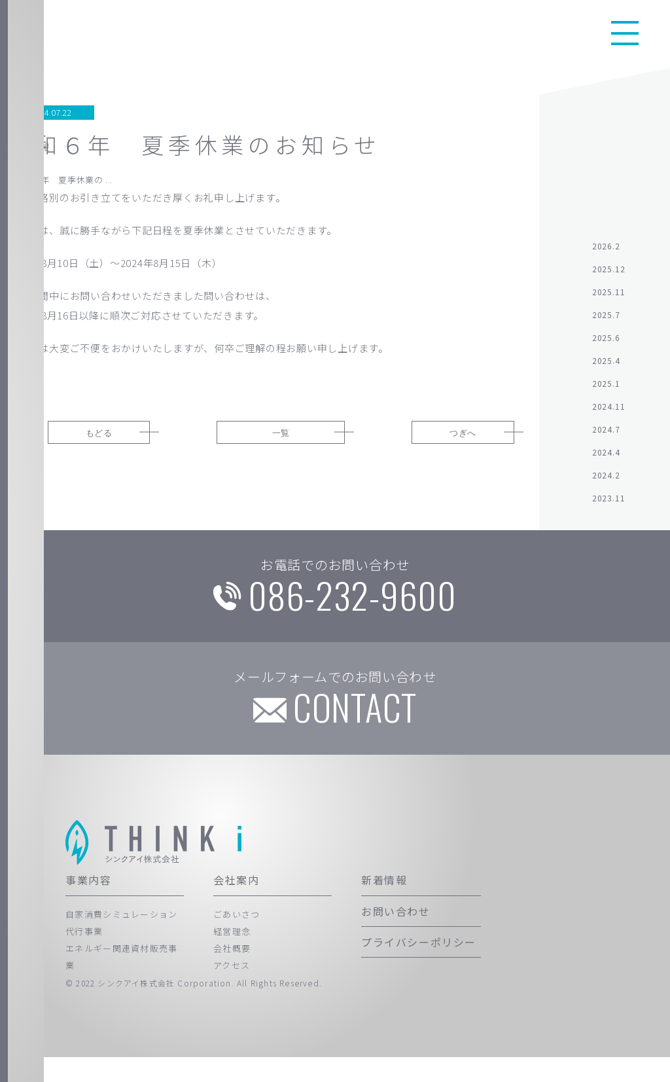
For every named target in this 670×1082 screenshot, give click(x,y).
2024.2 (606, 482)
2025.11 (609, 298)
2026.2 (606, 253)
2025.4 (606, 367)
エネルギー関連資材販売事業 (121, 981)
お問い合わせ (396, 935)
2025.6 (606, 344)
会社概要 (232, 973)
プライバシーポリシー (418, 967)
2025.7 (606, 321)
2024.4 (606, 459)
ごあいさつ (236, 938)
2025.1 (606, 390)
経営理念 (232, 956)
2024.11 (609, 413)
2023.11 (609, 505)
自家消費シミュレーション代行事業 (121, 947)
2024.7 (606, 436)
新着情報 (384, 904)
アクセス (231, 990)
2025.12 (609, 275)
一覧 (280, 439)
